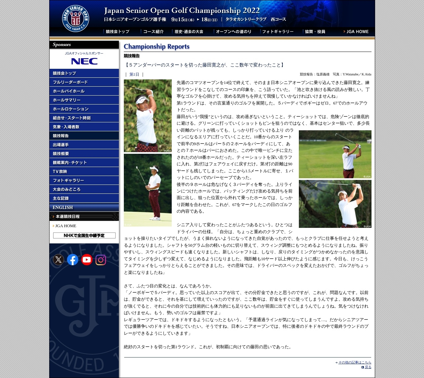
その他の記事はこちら (354, 362)
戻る (368, 367)
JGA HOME (66, 226)
